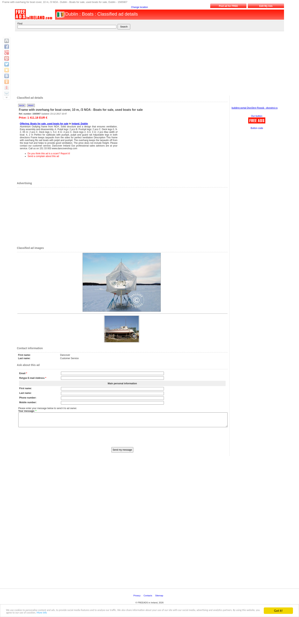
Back (21, 105)
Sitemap (159, 598)
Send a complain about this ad (43, 156)
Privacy (137, 598)
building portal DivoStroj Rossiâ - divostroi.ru (255, 108)
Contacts (148, 598)
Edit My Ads (266, 6)
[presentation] (122, 439)
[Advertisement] (146, 62)
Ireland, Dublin (80, 123)
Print (31, 105)
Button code (257, 128)
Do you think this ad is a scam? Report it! (49, 153)
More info (134, 612)
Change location (139, 7)
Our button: (257, 116)
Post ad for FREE (228, 6)
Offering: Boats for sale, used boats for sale (44, 123)
